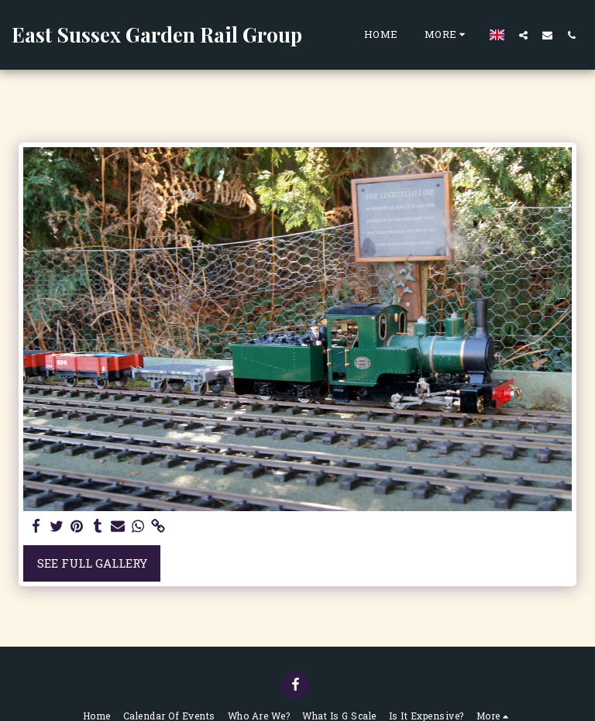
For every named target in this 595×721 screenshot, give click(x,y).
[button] (523, 34)
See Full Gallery (92, 563)
